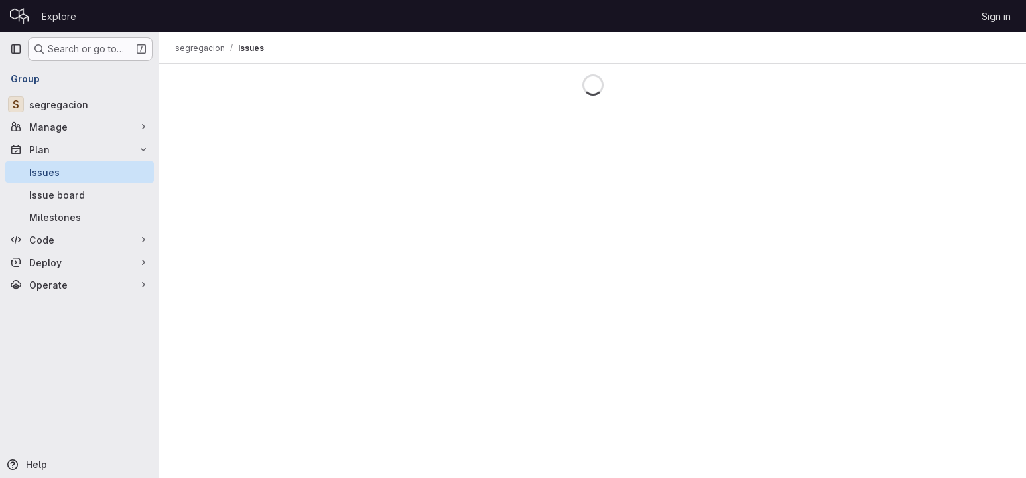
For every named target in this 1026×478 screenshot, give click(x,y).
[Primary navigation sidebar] (16, 49)
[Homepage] (19, 16)
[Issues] (79, 172)
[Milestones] (79, 217)
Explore (59, 16)
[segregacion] (79, 104)
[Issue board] (79, 194)
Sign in (996, 16)
